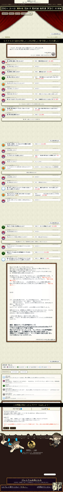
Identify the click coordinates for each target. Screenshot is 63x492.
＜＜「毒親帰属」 (6, 37)
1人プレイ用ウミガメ (15, 487)
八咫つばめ (9, 256)
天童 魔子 (8, 59)
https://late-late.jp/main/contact (35, 453)
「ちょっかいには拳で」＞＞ (53, 37)
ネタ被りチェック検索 (27, 13)
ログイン (54, 4)
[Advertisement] (16, 24)
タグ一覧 (18, 13)
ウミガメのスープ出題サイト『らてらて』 (10, 4)
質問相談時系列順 (5, 371)
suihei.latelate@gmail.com (38, 452)
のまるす (8, 75)
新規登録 (59, 4)
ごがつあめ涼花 (10, 81)
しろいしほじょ (48, 52)
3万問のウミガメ (49, 487)
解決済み (11, 13)
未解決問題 (5, 13)
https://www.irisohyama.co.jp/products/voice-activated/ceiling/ (29, 326)
